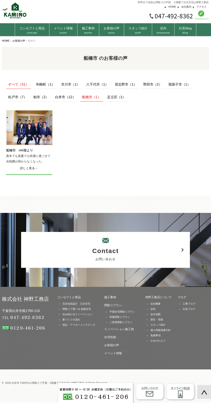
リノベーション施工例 (119, 329)
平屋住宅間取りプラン (122, 311)
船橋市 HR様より (19, 150)
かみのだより (158, 340)
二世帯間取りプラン (121, 322)
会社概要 (155, 303)
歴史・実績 (156, 319)
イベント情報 (63, 30)
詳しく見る (27, 168)
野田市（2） (152, 84)
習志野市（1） (126, 84)
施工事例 (88, 30)
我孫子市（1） (179, 84)
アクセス (201, 6)
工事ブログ (189, 303)
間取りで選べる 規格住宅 (76, 309)
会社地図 (155, 314)
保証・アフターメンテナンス (78, 324)
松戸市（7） (17, 97)
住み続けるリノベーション (77, 314)
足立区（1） (116, 97)
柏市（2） (41, 97)
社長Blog (185, 30)
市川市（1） (70, 84)
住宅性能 (110, 337)
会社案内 (186, 6)
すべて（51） (18, 84)
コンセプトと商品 (69, 297)
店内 (163, 30)
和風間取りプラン (120, 317)
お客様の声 (111, 30)
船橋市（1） (91, 97)
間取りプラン (113, 305)
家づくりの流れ (71, 319)
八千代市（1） (97, 84)
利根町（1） (45, 84)
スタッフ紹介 (137, 30)
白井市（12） (65, 97)
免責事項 (155, 335)
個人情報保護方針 (160, 330)
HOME (172, 6)
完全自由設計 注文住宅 (76, 303)
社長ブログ (189, 309)
